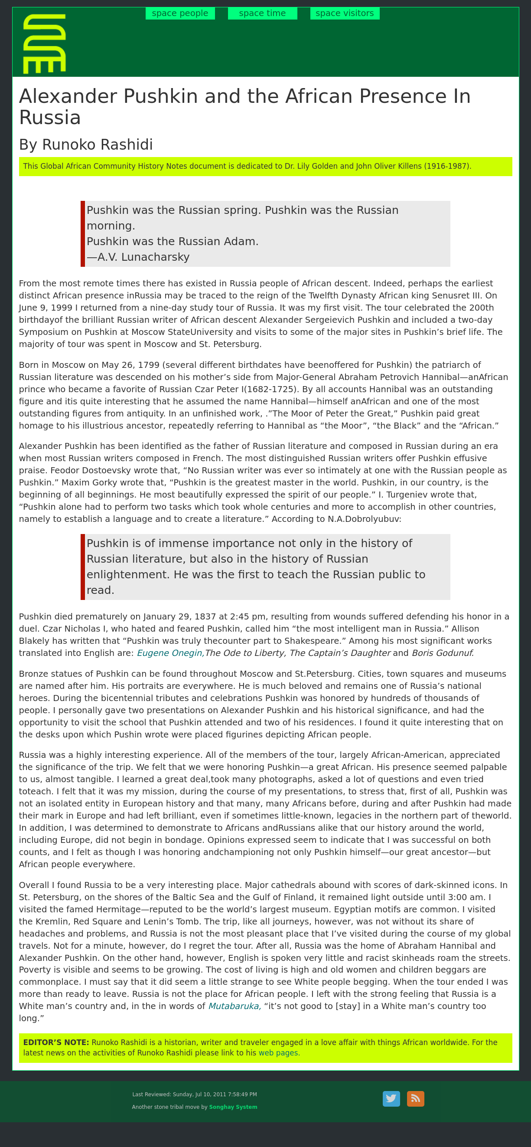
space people (180, 13)
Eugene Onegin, (170, 653)
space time (262, 13)
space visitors (345, 13)
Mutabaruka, (234, 1006)
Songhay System (233, 1107)
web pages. (279, 1053)
